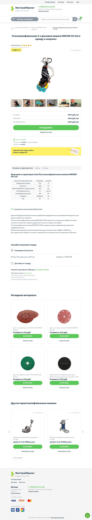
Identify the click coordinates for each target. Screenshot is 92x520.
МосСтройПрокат (25, 7)
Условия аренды (50, 2)
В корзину (27, 336)
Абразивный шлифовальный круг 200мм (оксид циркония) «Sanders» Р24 (64, 376)
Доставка (61, 2)
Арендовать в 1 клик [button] (27, 451)
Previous (9, 432)
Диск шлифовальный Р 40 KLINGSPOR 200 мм (27, 376)
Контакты (70, 2)
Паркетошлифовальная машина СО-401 (62, 438)
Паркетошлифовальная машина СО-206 (25, 438)
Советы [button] (37, 168)
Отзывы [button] (45, 168)
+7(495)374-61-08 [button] (46, 6)
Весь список (18, 458)
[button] (75, 50)
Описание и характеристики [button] (22, 168)
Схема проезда (15, 493)
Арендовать (46, 127)
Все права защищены (57, 517)
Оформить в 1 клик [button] (46, 132)
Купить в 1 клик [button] (28, 340)
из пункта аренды (32, 142)
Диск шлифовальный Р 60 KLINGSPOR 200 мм (64, 329)
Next (83, 432)
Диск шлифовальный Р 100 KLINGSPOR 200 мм (27, 329)
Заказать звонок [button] (43, 11)
